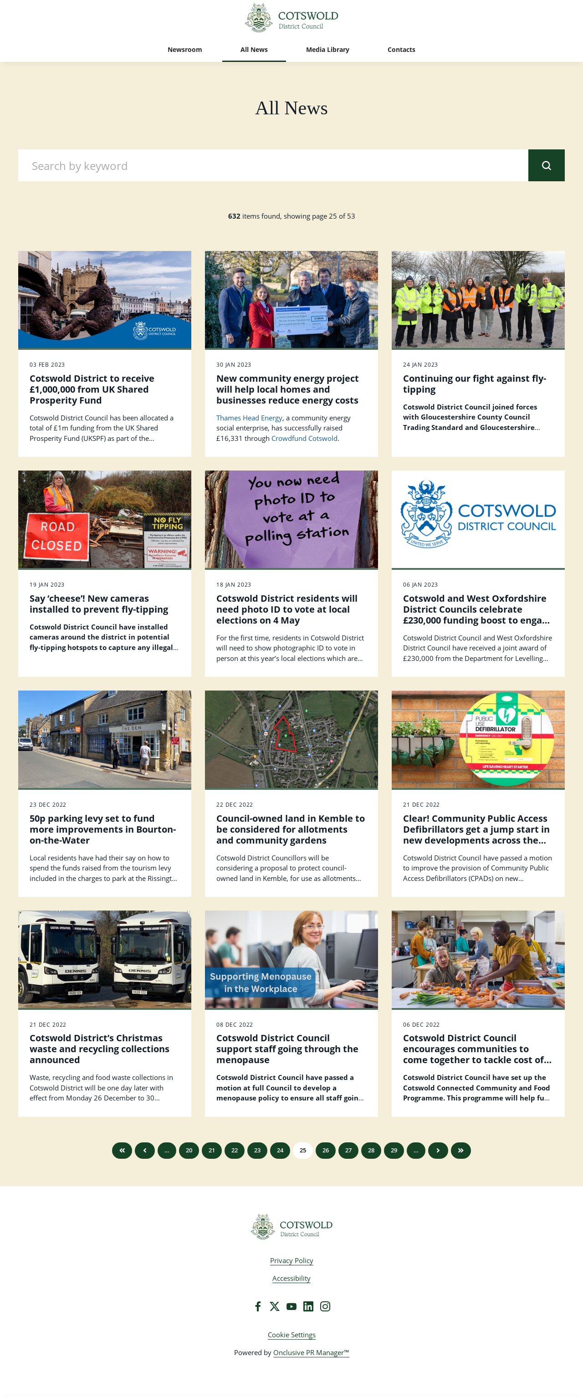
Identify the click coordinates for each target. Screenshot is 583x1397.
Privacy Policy (291, 1260)
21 (212, 1150)
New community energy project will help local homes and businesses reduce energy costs (287, 389)
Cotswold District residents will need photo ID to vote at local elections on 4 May (287, 609)
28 (371, 1150)
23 (257, 1150)
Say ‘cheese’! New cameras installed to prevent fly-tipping (99, 603)
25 (303, 1150)
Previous (145, 1150)
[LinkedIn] (308, 1306)
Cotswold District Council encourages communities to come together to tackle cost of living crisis (473, 1054)
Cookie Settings (292, 1334)
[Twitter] (275, 1306)
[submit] (546, 165)
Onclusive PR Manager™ (311, 1352)
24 (280, 1150)
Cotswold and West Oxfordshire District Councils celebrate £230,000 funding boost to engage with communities (477, 614)
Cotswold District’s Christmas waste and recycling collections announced (99, 1049)
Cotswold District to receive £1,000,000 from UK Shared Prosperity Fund (92, 389)
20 (189, 1150)
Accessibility (291, 1278)
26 (325, 1150)
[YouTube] (291, 1306)
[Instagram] (325, 1306)
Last (461, 1150)
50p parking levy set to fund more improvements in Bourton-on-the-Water (103, 829)
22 (234, 1150)
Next (438, 1150)
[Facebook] (258, 1306)
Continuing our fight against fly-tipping (474, 383)
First (122, 1150)
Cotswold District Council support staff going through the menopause (287, 1049)
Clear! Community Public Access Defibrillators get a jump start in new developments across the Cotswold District (476, 834)
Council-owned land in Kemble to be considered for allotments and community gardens (290, 829)
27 (348, 1150)
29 (394, 1150)
